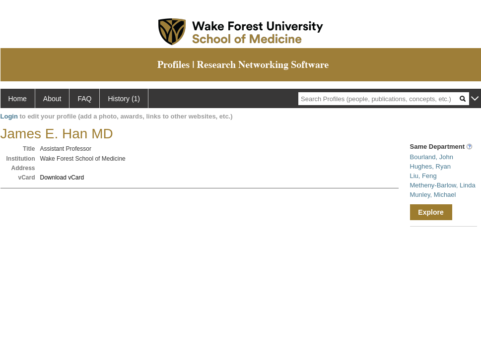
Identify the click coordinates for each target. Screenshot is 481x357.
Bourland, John (431, 157)
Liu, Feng (423, 175)
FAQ (84, 99)
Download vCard (62, 177)
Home (17, 99)
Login (9, 116)
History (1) (124, 99)
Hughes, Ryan (430, 166)
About (52, 99)
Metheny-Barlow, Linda (443, 185)
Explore (430, 212)
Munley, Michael (433, 194)
